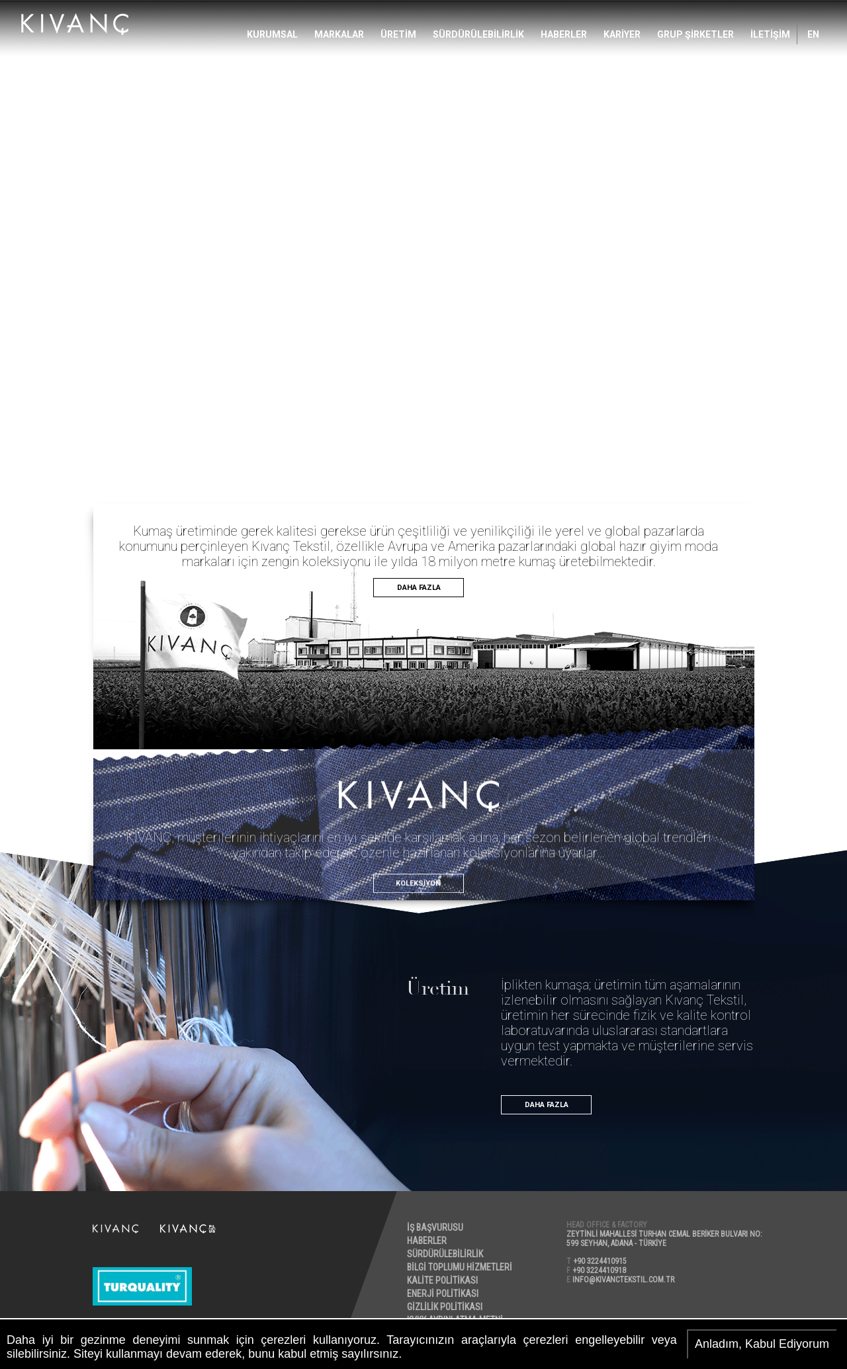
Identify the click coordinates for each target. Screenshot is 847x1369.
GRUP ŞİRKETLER (695, 34)
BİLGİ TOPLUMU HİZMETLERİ (460, 1267)
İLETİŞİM (770, 34)
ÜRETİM (398, 34)
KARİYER (622, 34)
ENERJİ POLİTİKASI (443, 1293)
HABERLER (564, 34)
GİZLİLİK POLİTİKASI (445, 1307)
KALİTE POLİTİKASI (443, 1280)
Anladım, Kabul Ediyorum (762, 1343)
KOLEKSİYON (418, 922)
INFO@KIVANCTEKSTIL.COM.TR (624, 1279)
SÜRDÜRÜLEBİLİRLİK (478, 34)
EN (813, 34)
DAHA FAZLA (419, 587)
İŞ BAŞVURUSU (436, 1227)
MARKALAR (339, 34)
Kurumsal (272, 34)
